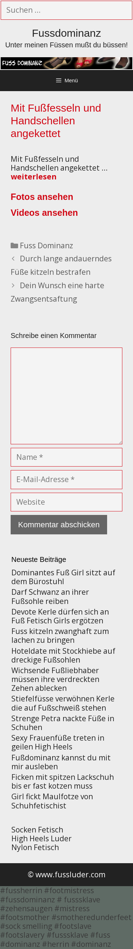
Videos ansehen (44, 213)
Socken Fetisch (37, 830)
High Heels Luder (41, 838)
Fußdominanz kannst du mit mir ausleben (61, 762)
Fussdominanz (66, 33)
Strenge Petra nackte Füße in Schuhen (62, 722)
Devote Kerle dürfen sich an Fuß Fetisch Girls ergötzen (60, 616)
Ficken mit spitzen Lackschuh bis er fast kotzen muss (62, 781)
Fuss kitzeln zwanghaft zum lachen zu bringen (60, 635)
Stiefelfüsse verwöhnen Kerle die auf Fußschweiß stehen (63, 703)
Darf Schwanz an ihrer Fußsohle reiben (50, 596)
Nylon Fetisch (35, 847)
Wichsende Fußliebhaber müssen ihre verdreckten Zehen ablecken (55, 679)
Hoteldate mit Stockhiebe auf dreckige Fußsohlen (63, 655)
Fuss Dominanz (46, 245)
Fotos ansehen (42, 197)
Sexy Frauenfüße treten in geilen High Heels (57, 742)
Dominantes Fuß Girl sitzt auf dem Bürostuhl (63, 577)
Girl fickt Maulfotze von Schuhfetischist (52, 800)
